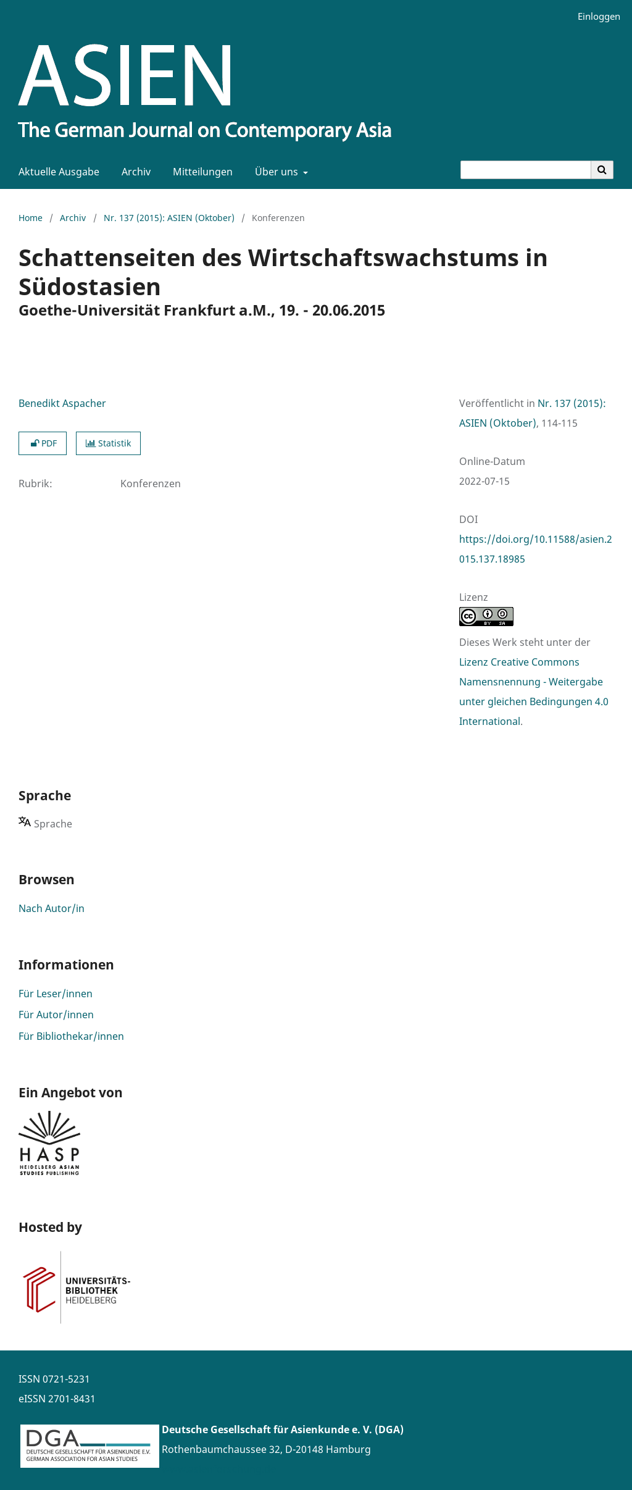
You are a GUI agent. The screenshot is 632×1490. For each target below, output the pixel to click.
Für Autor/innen (56, 1014)
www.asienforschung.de (219, 1469)
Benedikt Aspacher (62, 403)
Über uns (275, 172)
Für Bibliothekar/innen (71, 1036)
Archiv (134, 172)
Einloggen (594, 16)
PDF (42, 443)
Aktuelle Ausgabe (56, 172)
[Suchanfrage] (525, 170)
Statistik (108, 443)
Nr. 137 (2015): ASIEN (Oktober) (169, 218)
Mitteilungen (200, 172)
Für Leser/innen (56, 993)
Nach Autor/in (52, 908)
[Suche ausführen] (602, 170)
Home (31, 218)
